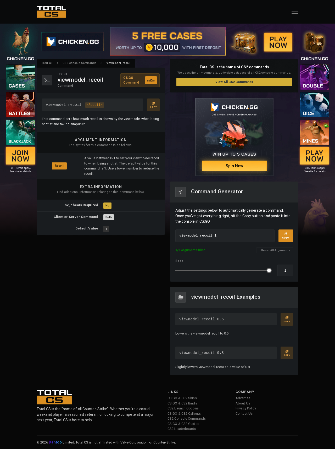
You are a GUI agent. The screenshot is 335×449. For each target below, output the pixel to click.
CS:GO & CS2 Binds (182, 403)
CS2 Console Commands (79, 63)
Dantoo (55, 442)
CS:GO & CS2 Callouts (184, 413)
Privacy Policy (246, 408)
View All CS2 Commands (234, 82)
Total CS (47, 63)
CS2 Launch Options (183, 408)
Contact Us (244, 413)
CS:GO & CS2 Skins (182, 398)
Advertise (243, 398)
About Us (243, 403)
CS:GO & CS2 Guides (183, 424)
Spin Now (234, 165)
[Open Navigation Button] (295, 12)
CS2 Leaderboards (182, 429)
